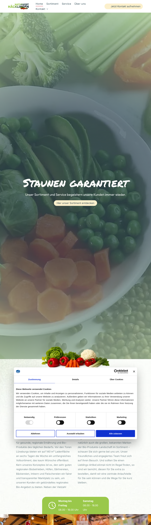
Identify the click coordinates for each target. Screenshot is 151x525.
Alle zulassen (115, 433)
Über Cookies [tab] (116, 379)
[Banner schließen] (134, 371)
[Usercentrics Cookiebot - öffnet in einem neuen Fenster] (116, 371)
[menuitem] (39, 3)
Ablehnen (35, 433)
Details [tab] (75, 379)
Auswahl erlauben (75, 433)
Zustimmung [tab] (34, 379)
